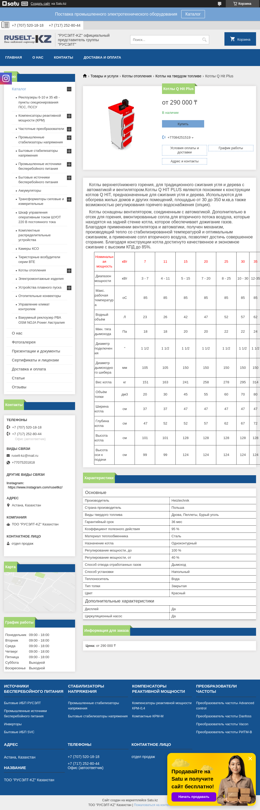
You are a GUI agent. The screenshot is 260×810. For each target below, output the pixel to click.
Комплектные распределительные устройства (34, 235)
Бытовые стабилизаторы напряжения (97, 716)
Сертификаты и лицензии (35, 360)
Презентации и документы (36, 351)
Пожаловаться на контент (152, 805)
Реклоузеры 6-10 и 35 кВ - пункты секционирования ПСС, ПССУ (39, 102)
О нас (37, 57)
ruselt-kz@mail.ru (25, 456)
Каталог (193, 14)
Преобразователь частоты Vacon (222, 724)
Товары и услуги (104, 76)
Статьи (18, 378)
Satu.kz (152, 800)
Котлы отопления (137, 76)
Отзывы (19, 387)
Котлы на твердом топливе (178, 76)
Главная (13, 57)
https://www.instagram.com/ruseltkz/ (35, 487)
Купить (183, 124)
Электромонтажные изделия (41, 279)
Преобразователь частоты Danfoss (224, 716)
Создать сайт (40, 4)
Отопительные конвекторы (39, 296)
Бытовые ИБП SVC (19, 732)
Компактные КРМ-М (147, 716)
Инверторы (13, 724)
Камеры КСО (28, 249)
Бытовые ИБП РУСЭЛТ (22, 703)
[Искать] (204, 39)
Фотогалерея (24, 342)
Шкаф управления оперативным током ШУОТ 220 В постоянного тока (39, 217)
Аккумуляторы (29, 190)
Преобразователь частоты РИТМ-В (224, 732)
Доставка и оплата (102, 57)
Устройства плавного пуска (39, 287)
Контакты (63, 57)
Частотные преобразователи (41, 129)
